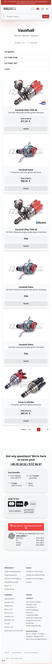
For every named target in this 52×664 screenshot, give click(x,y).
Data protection (17, 653)
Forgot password (10, 575)
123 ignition (9, 52)
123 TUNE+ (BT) (10, 63)
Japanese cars (9, 620)
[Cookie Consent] (3, 660)
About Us (7, 586)
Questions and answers (34, 578)
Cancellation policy (11, 582)
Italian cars (8, 609)
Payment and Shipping (12, 578)
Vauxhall (33, 42)
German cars (9, 602)
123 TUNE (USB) (10, 57)
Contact (29, 582)
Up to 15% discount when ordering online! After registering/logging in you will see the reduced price (26, 2)
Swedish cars (9, 616)
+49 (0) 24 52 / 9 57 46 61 (26, 464)
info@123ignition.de (33, 626)
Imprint (6, 653)
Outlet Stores (9, 589)
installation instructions (34, 571)
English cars (20, 42)
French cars (8, 613)
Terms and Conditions (31, 653)
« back (7, 69)
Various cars (8, 627)
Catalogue (8, 595)
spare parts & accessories (13, 630)
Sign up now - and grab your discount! (26, 526)
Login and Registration (12, 571)
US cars (7, 623)
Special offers (9, 599)
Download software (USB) (35, 575)
